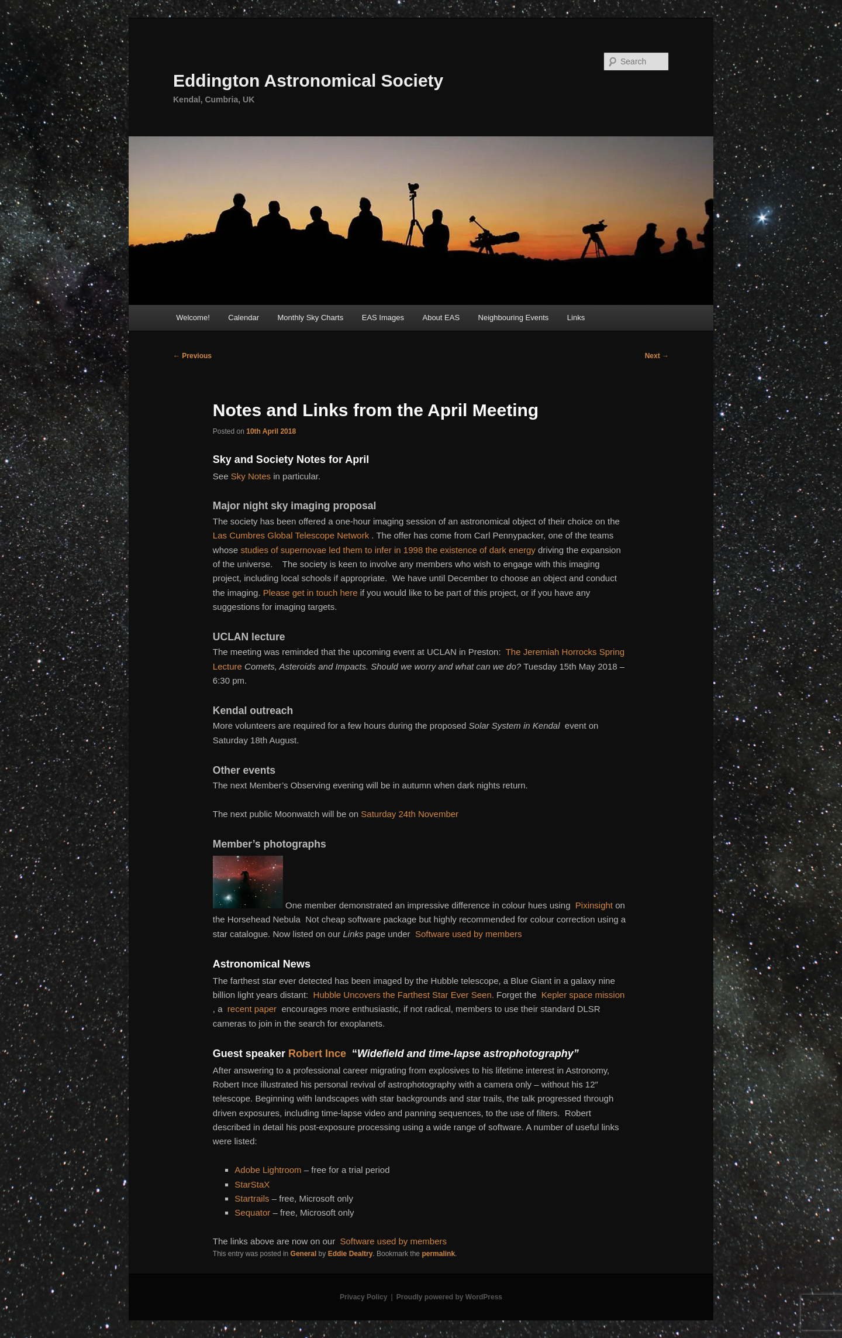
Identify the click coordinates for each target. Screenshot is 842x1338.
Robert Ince (317, 1053)
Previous (192, 356)
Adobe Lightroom (267, 1170)
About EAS (441, 317)
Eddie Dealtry (350, 1254)
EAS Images (383, 317)
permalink (438, 1254)
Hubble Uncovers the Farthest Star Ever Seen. (403, 995)
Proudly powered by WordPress (449, 1297)
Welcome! (193, 317)
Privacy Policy (363, 1297)
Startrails (251, 1198)
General (304, 1254)
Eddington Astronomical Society (308, 80)
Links (576, 317)
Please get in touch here (310, 593)
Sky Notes (251, 476)
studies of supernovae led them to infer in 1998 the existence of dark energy (387, 550)
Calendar (243, 317)
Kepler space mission (583, 995)
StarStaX (252, 1184)
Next (657, 356)
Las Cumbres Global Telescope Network (291, 535)
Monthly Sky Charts (311, 317)
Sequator (252, 1212)
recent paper (252, 1009)
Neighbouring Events (513, 317)
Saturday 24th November (409, 814)
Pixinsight (594, 905)
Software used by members (468, 934)
